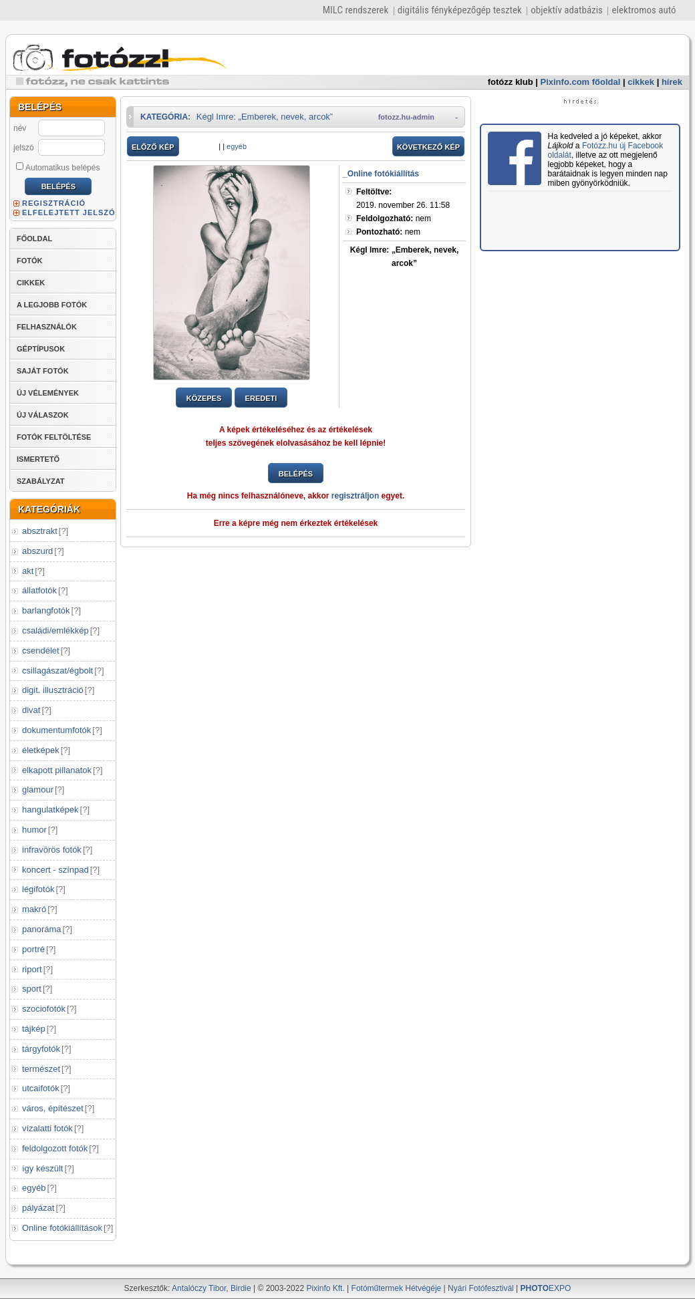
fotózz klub (510, 82)
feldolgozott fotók (55, 1148)
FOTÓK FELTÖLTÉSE (54, 437)
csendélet (40, 650)
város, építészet (53, 1108)
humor (34, 830)
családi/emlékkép (55, 630)
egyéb (33, 1188)
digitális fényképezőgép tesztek (460, 10)
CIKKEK (31, 283)
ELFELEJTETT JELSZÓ (69, 212)
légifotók (38, 889)
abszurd (37, 551)
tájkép (33, 1029)
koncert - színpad (55, 870)
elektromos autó (643, 10)
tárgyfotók (41, 1049)
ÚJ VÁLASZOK (43, 415)
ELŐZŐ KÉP (153, 147)
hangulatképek (50, 810)
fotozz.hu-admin (406, 117)
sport (31, 989)
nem (393, 218)
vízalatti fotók (47, 1128)
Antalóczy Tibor (199, 1288)
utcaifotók (40, 1088)
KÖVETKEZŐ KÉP (428, 147)
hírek (672, 82)
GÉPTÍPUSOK (41, 349)
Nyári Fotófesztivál (481, 1288)
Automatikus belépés (58, 167)
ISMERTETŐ (38, 459)
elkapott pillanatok (57, 770)
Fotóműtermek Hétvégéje (397, 1288)
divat (31, 710)
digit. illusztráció (53, 690)
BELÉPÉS (296, 474)
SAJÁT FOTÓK (43, 371)
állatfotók (39, 590)
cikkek (641, 82)
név (19, 128)
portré (33, 949)
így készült (42, 1168)
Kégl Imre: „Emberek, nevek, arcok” (264, 117)
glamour (37, 789)
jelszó (23, 147)
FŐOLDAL (34, 239)
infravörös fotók (52, 850)
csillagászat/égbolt (57, 671)
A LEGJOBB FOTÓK (52, 305)
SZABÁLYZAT (41, 481)
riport (32, 969)
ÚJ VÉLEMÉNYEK (48, 393)
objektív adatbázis (567, 10)
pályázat (38, 1208)
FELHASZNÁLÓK (47, 327)
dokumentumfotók (56, 730)
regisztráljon (355, 495)
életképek (40, 750)
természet (41, 1069)
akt (27, 571)
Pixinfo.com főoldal (581, 82)
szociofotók (43, 1009)
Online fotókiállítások (62, 1228)
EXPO (546, 1288)
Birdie (241, 1288)
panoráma (41, 929)
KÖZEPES (204, 398)
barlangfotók (46, 610)
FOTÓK (30, 261)
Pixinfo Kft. (325, 1288)
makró (34, 909)
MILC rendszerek (355, 10)
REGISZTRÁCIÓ (54, 203)
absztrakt (39, 531)
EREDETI (261, 398)
